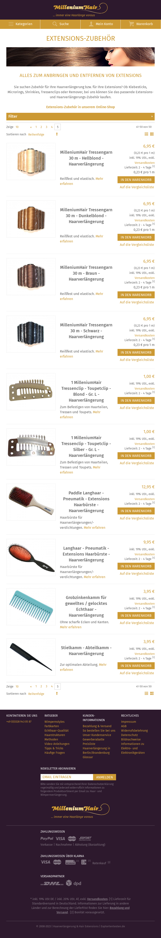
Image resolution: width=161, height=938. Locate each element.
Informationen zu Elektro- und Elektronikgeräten (133, 748)
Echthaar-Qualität (57, 730)
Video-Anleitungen (57, 744)
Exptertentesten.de (113, 926)
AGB (124, 726)
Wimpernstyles (55, 722)
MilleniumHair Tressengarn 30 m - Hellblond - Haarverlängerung (86, 158)
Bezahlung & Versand (97, 726)
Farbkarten (52, 726)
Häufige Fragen (55, 753)
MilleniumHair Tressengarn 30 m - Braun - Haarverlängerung (86, 273)
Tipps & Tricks (54, 748)
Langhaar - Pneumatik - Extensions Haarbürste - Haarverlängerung (86, 554)
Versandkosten (145, 163)
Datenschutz (129, 735)
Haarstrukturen (55, 735)
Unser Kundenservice (97, 735)
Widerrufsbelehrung (134, 730)
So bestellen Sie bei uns (99, 730)
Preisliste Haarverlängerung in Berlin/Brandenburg (96, 748)
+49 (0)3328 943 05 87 (18, 721)
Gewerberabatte (93, 739)
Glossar (88, 757)
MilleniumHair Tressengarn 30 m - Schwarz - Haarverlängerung (86, 330)
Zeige (10, 127)
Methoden (51, 739)
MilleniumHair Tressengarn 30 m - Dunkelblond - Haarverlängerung (86, 215)
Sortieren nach (16, 134)
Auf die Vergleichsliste (137, 187)
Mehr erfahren (94, 528)
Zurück (30, 127)
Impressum (128, 722)
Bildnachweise (131, 739)
